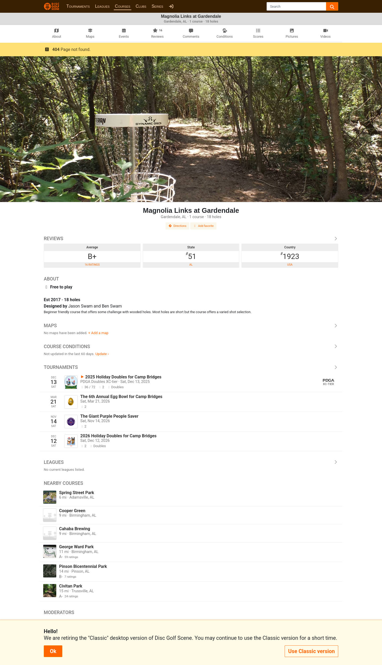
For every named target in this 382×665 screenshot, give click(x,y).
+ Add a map (98, 333)
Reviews (191, 238)
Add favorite (203, 226)
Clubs (141, 6)
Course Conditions (191, 346)
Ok (53, 651)
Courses (122, 6)
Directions (177, 226)
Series (157, 6)
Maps (191, 325)
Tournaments (78, 6)
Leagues (102, 6)
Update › (102, 354)
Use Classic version (311, 651)
